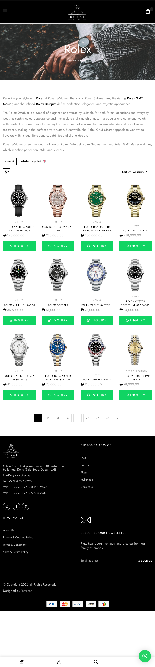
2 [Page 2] (48, 418)
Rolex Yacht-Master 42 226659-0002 (19, 228)
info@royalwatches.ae (16, 475)
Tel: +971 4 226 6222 (18, 481)
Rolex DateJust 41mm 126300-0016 (19, 377)
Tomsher (26, 590)
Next (117, 418)
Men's (19, 222)
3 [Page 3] (58, 418)
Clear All (9, 161)
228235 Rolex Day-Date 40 (58, 228)
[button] (148, 11)
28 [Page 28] (107, 418)
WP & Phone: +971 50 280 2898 (25, 487)
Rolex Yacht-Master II (97, 305)
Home (72, 60)
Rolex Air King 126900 (19, 305)
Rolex (40, 98)
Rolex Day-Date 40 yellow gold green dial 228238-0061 (97, 230)
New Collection (135, 371)
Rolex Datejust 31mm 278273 (135, 377)
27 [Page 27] (97, 418)
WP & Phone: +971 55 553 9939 (25, 493)
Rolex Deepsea (58, 305)
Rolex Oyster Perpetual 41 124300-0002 (135, 305)
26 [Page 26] (87, 418)
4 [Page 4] (68, 418)
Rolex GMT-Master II (97, 379)
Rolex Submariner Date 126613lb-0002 (58, 377)
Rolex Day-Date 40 (136, 230)
